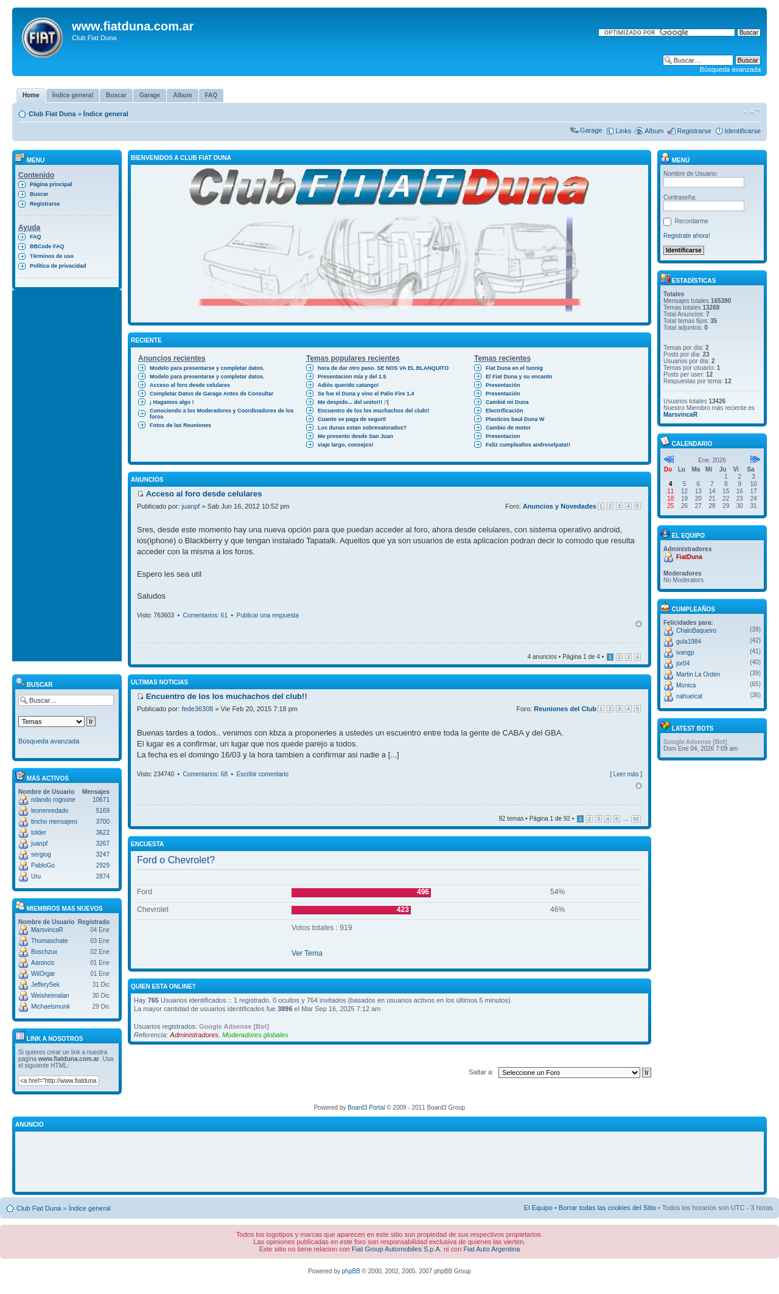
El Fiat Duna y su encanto (519, 377)
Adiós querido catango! (348, 385)
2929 (103, 865)
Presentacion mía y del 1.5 (352, 377)
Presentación (503, 385)
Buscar (39, 194)
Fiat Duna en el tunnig (514, 368)
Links (624, 130)
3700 (103, 821)
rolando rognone (53, 799)
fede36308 (197, 708)
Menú (675, 160)
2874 (103, 876)
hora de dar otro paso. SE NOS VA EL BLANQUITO (383, 368)
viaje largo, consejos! (346, 445)
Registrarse (694, 130)
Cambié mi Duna (507, 402)
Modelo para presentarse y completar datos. (207, 368)
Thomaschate (49, 940)
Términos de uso (52, 256)
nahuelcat (689, 696)
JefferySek (45, 984)
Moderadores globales (255, 1034)
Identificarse (743, 130)
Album (654, 130)
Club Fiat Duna (52, 113)
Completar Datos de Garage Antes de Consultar (211, 394)
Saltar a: (481, 1072)
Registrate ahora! (686, 235)
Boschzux (44, 951)
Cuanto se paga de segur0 (352, 419)
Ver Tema (307, 953)
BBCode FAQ (47, 246)
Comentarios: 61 (205, 615)
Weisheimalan (50, 995)
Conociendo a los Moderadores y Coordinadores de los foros (222, 414)
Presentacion (503, 436)
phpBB (351, 1271)
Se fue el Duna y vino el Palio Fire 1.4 (366, 394)
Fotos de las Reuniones (180, 425)
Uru (36, 876)
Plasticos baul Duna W (515, 419)
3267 (103, 843)
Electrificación (504, 411)
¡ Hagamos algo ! (172, 402)
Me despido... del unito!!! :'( (353, 402)
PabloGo (43, 865)
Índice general (105, 113)
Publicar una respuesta (268, 615)
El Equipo (538, 1207)
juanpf (39, 843)
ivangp (685, 652)
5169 (103, 810)
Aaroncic (43, 962)
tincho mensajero (54, 821)
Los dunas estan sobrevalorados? (362, 428)
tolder (38, 832)
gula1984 (688, 641)
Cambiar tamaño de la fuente (752, 111)
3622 (103, 832)
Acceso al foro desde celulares (190, 385)
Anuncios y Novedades (559, 506)
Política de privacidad (58, 266)
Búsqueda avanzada (730, 69)
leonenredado (49, 810)
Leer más (626, 774)
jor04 (683, 663)
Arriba (638, 624)
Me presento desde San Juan (355, 436)
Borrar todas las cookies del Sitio (607, 1207)
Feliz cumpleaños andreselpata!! (528, 445)
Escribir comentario (263, 774)
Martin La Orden (698, 674)
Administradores (194, 1034)
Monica (686, 685)
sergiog (41, 854)
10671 (101, 799)
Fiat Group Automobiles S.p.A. (397, 1249)
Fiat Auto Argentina (491, 1249)
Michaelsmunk (50, 1006)
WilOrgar (43, 973)
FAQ (35, 237)
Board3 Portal (366, 1107)
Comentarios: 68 (205, 774)
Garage (591, 130)
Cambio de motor (508, 428)
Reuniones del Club (565, 708)
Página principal (51, 184)
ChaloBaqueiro (696, 630)
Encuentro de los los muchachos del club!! (374, 411)
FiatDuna (689, 557)
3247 (103, 854)
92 (636, 819)
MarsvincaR (47, 930)
